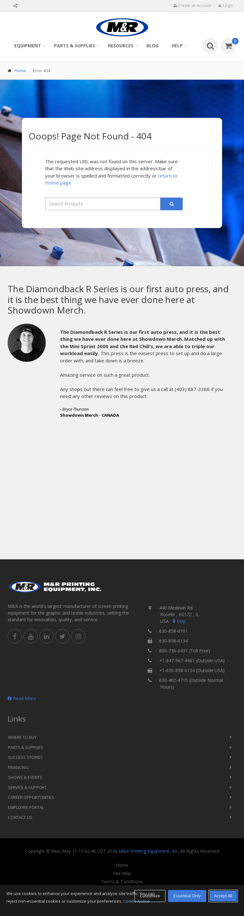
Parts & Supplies (74, 46)
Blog (152, 46)
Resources (120, 46)
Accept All (223, 896)
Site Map (122, 873)
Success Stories (25, 757)
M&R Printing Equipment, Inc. (149, 851)
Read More (22, 698)
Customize (150, 896)
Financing (18, 767)
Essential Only (187, 896)
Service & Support (27, 787)
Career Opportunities (31, 797)
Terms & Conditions (122, 881)
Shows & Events (25, 777)
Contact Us (20, 817)
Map (179, 621)
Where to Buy (22, 737)
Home (20, 70)
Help (177, 46)
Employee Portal (26, 807)
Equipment (27, 46)
